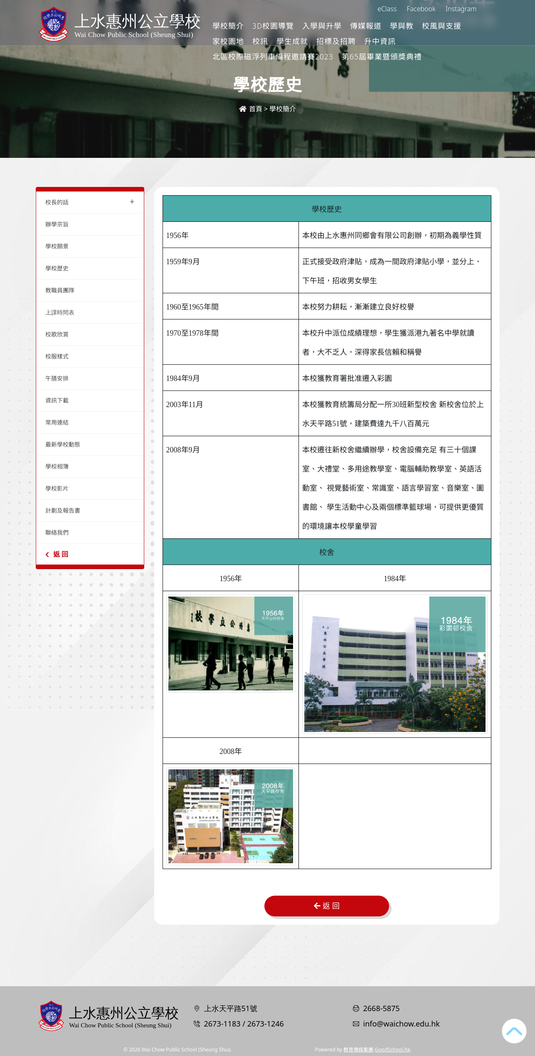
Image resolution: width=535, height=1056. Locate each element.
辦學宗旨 (57, 224)
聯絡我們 (57, 532)
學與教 (437, 25)
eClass (387, 8)
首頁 (250, 108)
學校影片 (57, 488)
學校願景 (57, 246)
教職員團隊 (59, 290)
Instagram (461, 8)
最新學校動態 (62, 444)
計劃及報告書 (62, 510)
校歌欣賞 (57, 334)
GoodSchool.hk (392, 1049)
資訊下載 (57, 400)
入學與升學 (357, 25)
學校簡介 (263, 25)
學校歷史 (57, 268)
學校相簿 (57, 466)
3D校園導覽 (308, 25)
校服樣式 (57, 356)
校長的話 (90, 201)
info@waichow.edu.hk (401, 1024)
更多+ (469, 25)
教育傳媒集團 (358, 1049)
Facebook (421, 8)
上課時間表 (59, 312)
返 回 (56, 554)
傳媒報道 (401, 25)
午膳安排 (57, 378)
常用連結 (57, 422)
